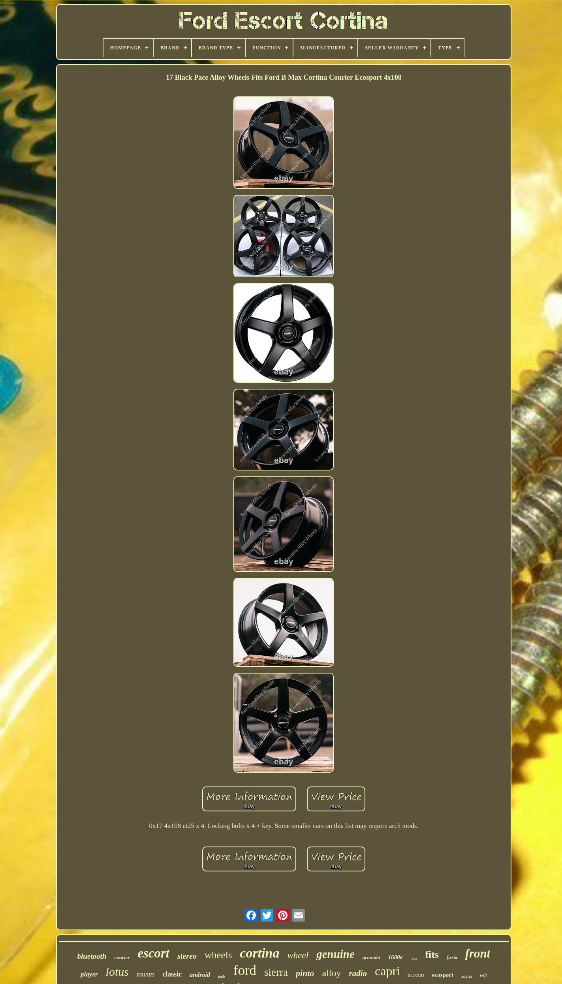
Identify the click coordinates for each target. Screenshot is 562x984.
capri (387, 971)
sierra (276, 972)
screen (416, 974)
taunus (145, 974)
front (478, 953)
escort (153, 953)
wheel (297, 955)
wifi (483, 975)
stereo (187, 956)
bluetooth (91, 956)
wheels (218, 955)
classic (172, 974)
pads (222, 976)
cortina (259, 953)
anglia (466, 976)
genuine (335, 954)
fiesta (452, 957)
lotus (117, 971)
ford (244, 970)
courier (122, 957)
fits (432, 954)
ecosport (442, 975)
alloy (331, 973)
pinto (305, 973)
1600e (395, 957)
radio (358, 973)
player (89, 974)
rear (413, 958)
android (200, 974)
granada (371, 957)
